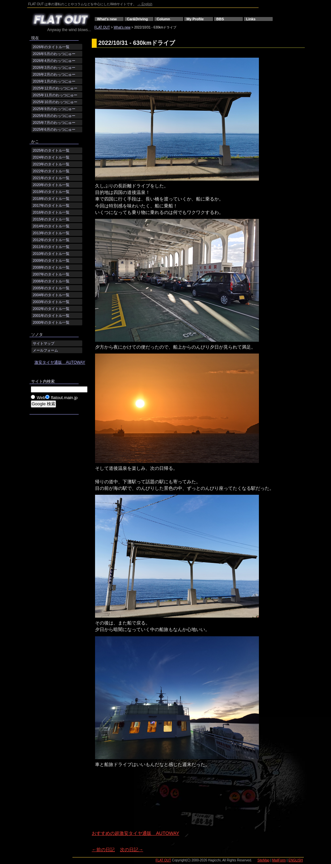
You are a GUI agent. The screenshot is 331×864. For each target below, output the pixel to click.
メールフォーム (45, 350)
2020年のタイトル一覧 (51, 185)
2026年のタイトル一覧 (51, 47)
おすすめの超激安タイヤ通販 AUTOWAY (135, 833)
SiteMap (263, 860)
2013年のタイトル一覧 (51, 233)
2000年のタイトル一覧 (51, 322)
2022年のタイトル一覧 (51, 171)
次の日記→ (131, 849)
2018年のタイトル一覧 (51, 199)
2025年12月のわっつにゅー (55, 88)
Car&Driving (137, 19)
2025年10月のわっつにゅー (55, 102)
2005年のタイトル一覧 (51, 288)
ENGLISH (295, 860)
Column (163, 19)
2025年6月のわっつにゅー (54, 129)
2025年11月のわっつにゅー (55, 95)
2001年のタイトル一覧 (51, 315)
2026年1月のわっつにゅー (54, 81)
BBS (220, 19)
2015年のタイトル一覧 (51, 219)
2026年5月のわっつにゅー (54, 54)
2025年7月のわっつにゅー (54, 123)
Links (251, 19)
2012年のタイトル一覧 (51, 240)
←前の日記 (103, 849)
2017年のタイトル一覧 (51, 205)
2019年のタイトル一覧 (51, 192)
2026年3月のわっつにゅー (54, 67)
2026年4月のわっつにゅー (54, 61)
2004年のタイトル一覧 (51, 295)
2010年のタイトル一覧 (51, 254)
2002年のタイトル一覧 (51, 309)
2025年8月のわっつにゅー (54, 116)
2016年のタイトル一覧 (51, 212)
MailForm (279, 860)
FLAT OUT (102, 27)
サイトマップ (43, 343)
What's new (107, 19)
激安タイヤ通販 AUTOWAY (59, 362)
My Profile (195, 19)
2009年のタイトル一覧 (51, 260)
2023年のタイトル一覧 (51, 164)
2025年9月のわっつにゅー (54, 109)
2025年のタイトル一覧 (51, 150)
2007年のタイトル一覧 (51, 274)
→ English (144, 4)
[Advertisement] (120, 804)
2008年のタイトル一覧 (51, 267)
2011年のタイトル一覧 (51, 247)
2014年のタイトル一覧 (51, 226)
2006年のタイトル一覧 (51, 281)
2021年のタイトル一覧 (51, 178)
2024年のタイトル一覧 (51, 157)
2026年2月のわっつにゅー (54, 74)
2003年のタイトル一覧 (51, 302)
